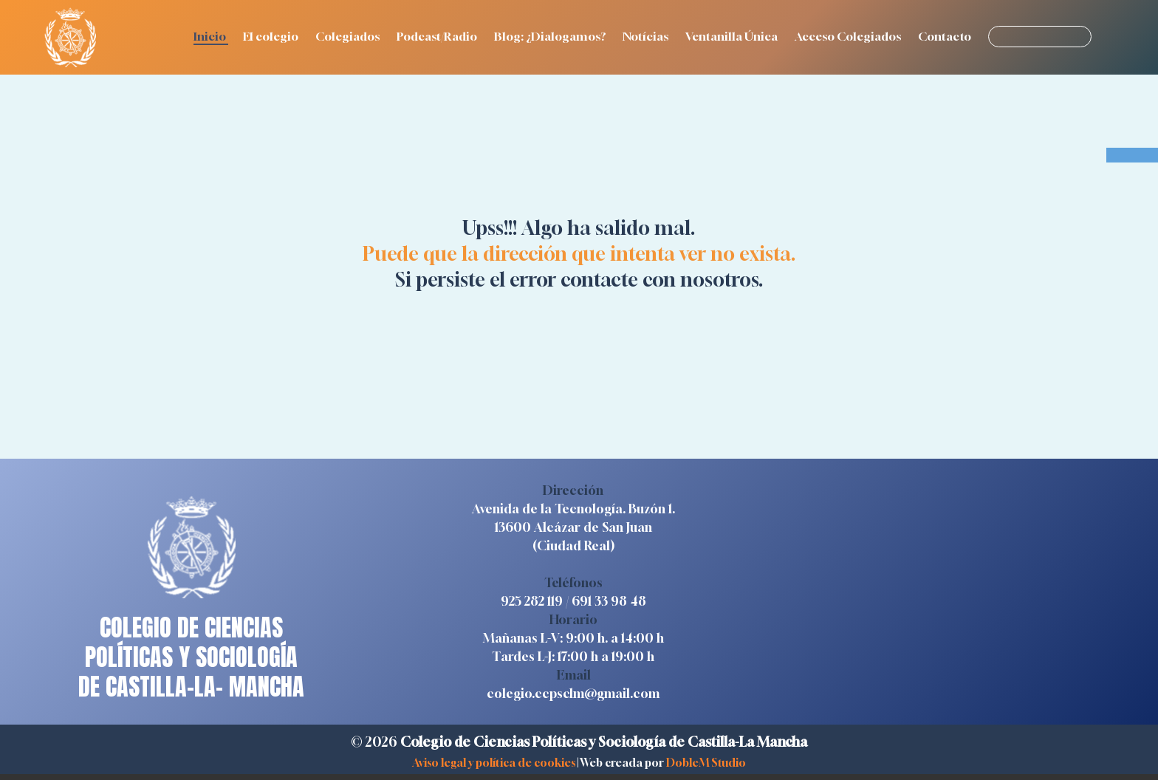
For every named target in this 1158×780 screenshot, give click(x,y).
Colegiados (348, 36)
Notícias (647, 36)
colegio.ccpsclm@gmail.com (573, 693)
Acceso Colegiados (849, 36)
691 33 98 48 (609, 601)
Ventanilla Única (732, 36)
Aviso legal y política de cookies (493, 762)
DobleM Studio (706, 762)
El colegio (272, 36)
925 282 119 (532, 601)
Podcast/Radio (438, 36)
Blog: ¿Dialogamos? (551, 36)
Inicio (210, 36)
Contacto (945, 36)
